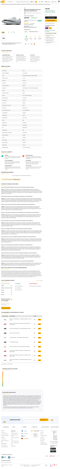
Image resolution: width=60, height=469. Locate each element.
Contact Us (3, 432)
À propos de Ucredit (14, 441)
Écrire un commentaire (6, 308)
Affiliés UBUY (13, 446)
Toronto (41, 430)
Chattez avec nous (16, 179)
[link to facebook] (11, 32)
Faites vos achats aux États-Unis (6, 462)
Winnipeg (42, 440)
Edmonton (42, 437)
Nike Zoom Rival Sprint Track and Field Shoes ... (43, 4)
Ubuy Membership (4, 446)
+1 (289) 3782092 (54, 443)
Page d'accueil (3, 4)
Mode (7, 4)
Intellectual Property (5, 435)
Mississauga (42, 438)
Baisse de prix (34, 17)
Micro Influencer (4, 445)
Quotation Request (4, 433)
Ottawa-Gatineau (43, 435)
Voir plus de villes (43, 444)
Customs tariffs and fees (5, 441)
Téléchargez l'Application (13, 431)
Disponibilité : (26, 26)
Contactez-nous (33, 466)
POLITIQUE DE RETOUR (15, 437)
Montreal (42, 432)
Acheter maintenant (51, 20)
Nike (25, 8)
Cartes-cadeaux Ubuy (15, 442)
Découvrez (10, 1)
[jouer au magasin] (53, 451)
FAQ (11, 439)
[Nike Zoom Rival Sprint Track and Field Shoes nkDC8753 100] (11, 21)
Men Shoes (14, 4)
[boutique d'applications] (53, 449)
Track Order (3, 438)
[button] (41, 1)
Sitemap (2, 437)
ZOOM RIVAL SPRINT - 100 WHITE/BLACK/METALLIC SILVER (19, 337)
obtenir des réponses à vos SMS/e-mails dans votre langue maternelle (55, 437)
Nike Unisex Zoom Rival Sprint (15, 333)
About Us (3, 430)
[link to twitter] (14, 32)
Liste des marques (14, 433)
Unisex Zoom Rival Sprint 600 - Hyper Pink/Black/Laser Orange (20, 328)
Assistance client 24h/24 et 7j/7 (55, 432)
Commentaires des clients (14, 435)
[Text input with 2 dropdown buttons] (23, 2)
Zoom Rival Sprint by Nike (14, 342)
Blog (12, 444)
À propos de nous (26, 466)
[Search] (36, 2)
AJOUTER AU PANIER (51, 17)
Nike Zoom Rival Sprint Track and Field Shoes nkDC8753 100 (20, 346)
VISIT (39, 319)
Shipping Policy (4, 443)
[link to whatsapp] (8, 32)
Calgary (41, 433)
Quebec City (42, 442)
